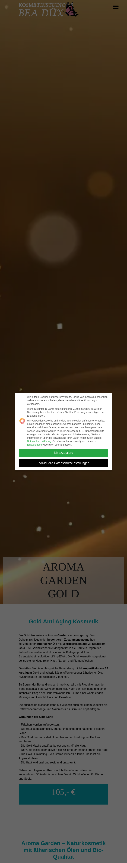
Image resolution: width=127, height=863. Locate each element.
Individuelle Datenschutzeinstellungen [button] (63, 463)
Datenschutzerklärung (39, 441)
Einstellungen (34, 444)
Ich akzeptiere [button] (63, 452)
